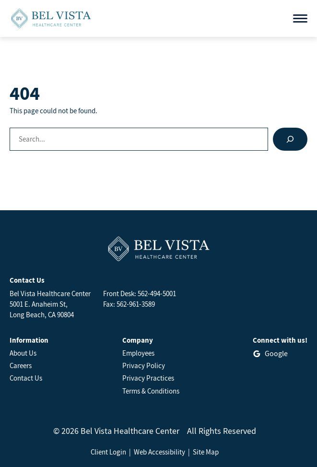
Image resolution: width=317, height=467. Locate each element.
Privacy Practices (148, 378)
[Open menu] (300, 18)
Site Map (206, 451)
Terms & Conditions (150, 390)
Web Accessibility (159, 451)
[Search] (290, 139)
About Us (23, 353)
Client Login (108, 451)
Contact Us (26, 378)
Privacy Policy (143, 365)
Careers (21, 365)
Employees (138, 353)
